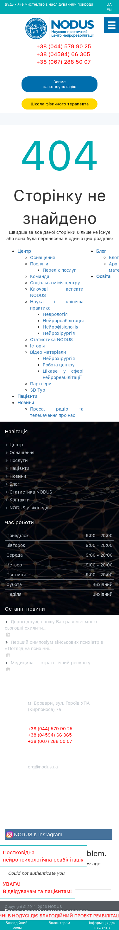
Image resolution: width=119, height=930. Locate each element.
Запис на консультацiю (59, 84)
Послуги (39, 263)
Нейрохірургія (59, 333)
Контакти (19, 499)
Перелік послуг (59, 270)
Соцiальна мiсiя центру (55, 282)
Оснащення (42, 257)
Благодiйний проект (17, 925)
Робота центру (59, 364)
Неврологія (55, 314)
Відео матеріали (48, 352)
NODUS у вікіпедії (28, 507)
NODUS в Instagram (38, 834)
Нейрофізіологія (60, 326)
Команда (39, 276)
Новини (25, 402)
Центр (24, 251)
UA (109, 4)
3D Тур (37, 390)
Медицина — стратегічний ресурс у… (52, 662)
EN (109, 9)
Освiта (103, 276)
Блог (101, 251)
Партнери (41, 383)
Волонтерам (59, 923)
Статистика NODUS (51, 339)
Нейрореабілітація (63, 320)
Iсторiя (37, 345)
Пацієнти (27, 396)
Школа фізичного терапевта (60, 103)
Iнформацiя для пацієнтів (102, 925)
